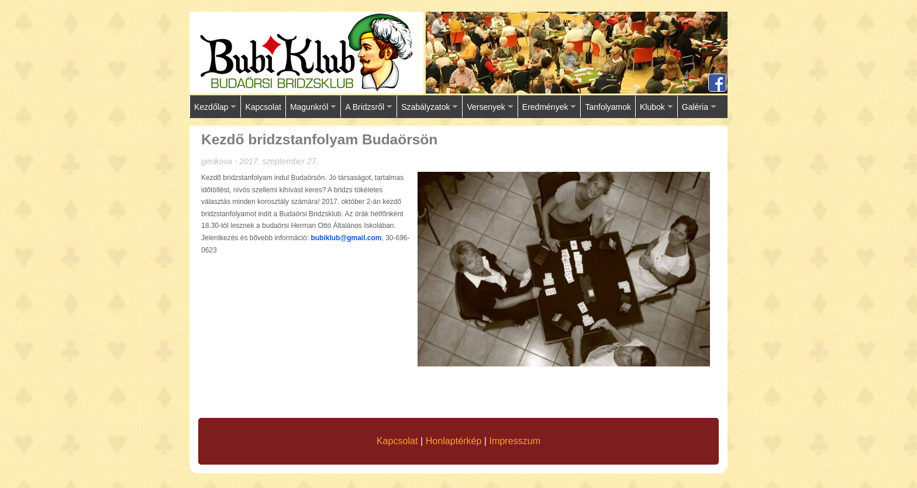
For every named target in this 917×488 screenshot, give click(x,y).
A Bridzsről (364, 107)
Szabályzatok (425, 107)
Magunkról (309, 107)
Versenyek (486, 107)
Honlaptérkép (454, 440)
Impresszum (515, 440)
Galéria (695, 107)
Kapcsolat (263, 107)
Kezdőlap (211, 107)
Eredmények (545, 107)
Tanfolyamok (608, 107)
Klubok (652, 107)
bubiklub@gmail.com (346, 238)
